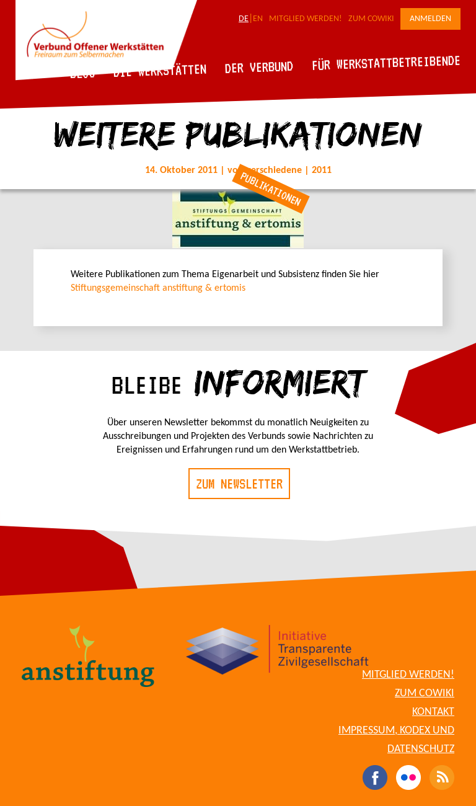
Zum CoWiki (371, 19)
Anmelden (430, 19)
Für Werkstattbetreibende (386, 62)
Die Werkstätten (160, 70)
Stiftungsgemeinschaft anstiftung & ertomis (158, 288)
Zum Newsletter (239, 484)
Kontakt (433, 712)
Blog (82, 72)
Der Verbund (259, 67)
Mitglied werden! (305, 19)
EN (258, 19)
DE (244, 19)
